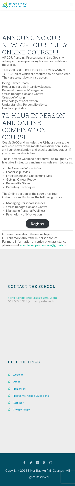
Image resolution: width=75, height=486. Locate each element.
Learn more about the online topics (29, 234)
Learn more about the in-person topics (31, 238)
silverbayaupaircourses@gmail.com (43, 245)
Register (37, 223)
